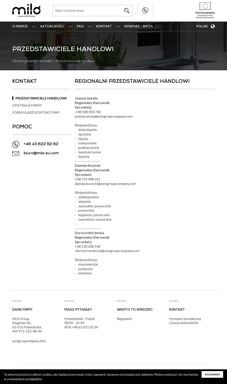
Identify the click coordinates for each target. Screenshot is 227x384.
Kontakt (104, 26)
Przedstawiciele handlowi (41, 98)
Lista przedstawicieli (183, 323)
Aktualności (52, 26)
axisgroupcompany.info (29, 341)
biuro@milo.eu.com (41, 153)
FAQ (80, 26)
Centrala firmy (27, 105)
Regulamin (124, 319)
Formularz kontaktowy (36, 112)
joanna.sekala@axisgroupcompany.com (104, 116)
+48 (75, 327)
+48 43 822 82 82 (145, 10)
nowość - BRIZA (138, 26)
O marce (20, 26)
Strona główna (24, 61)
